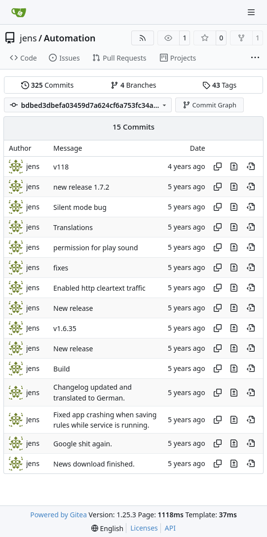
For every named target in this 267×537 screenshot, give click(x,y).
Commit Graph (209, 105)
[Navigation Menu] (252, 12)
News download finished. (94, 464)
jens (28, 38)
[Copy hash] (217, 166)
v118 (61, 166)
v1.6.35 (64, 328)
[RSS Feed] (142, 38)
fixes (60, 267)
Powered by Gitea (58, 514)
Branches (133, 85)
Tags (219, 85)
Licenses (144, 528)
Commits (47, 85)
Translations (73, 227)
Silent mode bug (80, 207)
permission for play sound (95, 247)
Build (61, 368)
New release (73, 308)
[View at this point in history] (250, 166)
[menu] (107, 528)
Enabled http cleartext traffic (99, 288)
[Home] (19, 12)
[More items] (255, 58)
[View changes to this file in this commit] (234, 166)
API (170, 528)
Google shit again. (82, 443)
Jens (32, 328)
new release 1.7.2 (81, 187)
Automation (70, 38)
